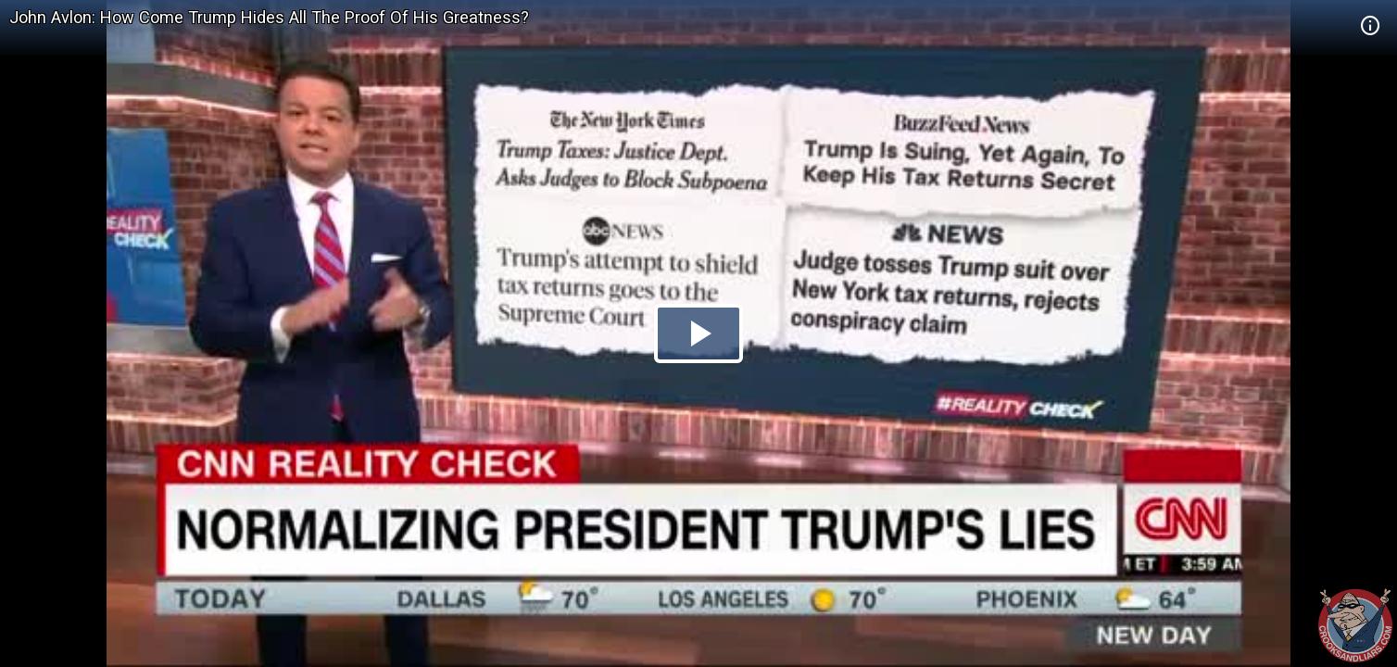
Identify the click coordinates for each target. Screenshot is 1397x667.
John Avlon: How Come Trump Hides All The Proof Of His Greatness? (269, 17)
